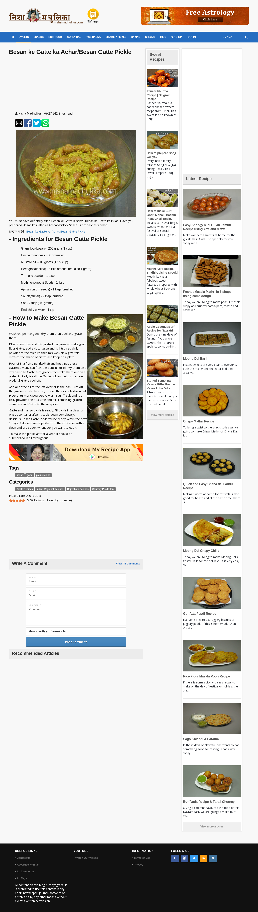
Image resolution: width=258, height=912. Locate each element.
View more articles (162, 411)
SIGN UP (176, 37)
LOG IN (191, 37)
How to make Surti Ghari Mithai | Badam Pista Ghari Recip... (161, 211)
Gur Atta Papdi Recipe (199, 613)
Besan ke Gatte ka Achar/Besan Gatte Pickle (56, 231)
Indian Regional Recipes (49, 489)
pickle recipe (42, 475)
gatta (29, 475)
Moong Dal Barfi (194, 358)
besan (19, 475)
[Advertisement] (76, 84)
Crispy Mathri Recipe (198, 421)
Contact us (23, 857)
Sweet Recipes (158, 57)
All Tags (22, 878)
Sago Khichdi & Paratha (200, 739)
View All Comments (128, 563)
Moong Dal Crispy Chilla (200, 550)
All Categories (25, 871)
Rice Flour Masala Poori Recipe (205, 676)
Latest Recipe (200, 178)
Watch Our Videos (86, 857)
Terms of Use (142, 857)
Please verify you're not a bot (48, 631)
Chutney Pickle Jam (100, 489)
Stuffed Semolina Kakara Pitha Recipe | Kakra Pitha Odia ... (161, 380)
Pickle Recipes (24, 489)
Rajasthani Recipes (75, 489)
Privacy (138, 864)
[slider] (17, 500)
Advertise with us (27, 864)
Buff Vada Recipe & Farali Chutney (208, 801)
